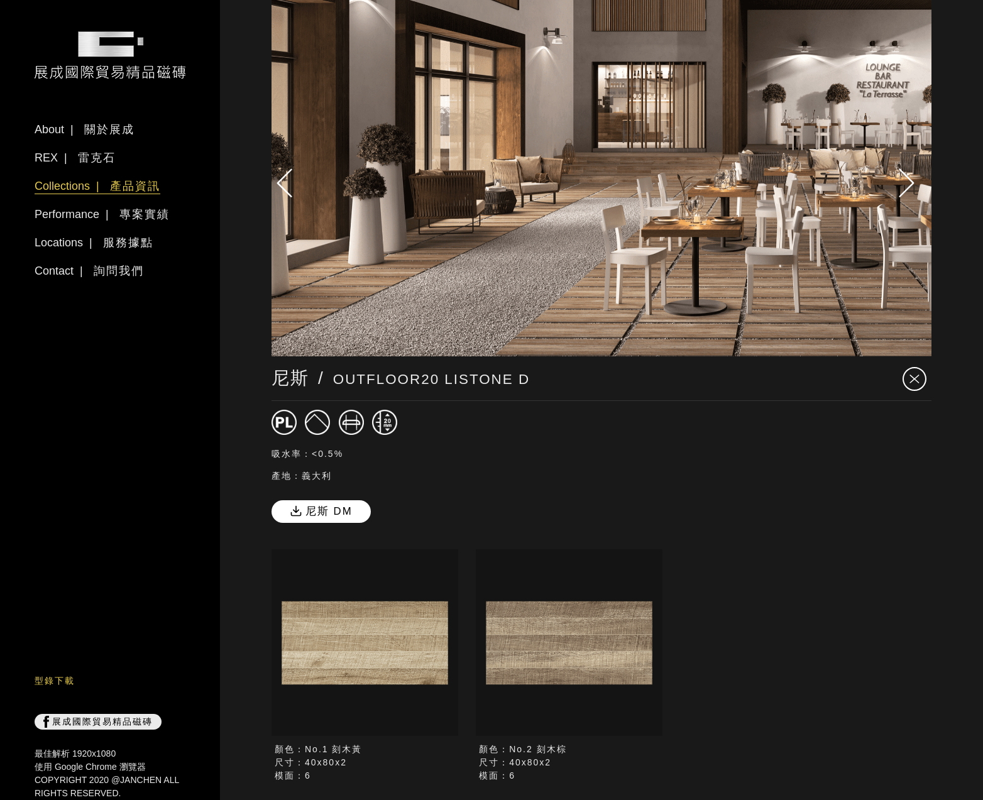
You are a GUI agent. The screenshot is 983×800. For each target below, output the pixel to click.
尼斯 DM (321, 511)
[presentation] (290, 183)
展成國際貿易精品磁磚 (98, 722)
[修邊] (351, 422)
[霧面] (317, 422)
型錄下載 (55, 681)
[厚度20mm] (384, 422)
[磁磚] (284, 422)
